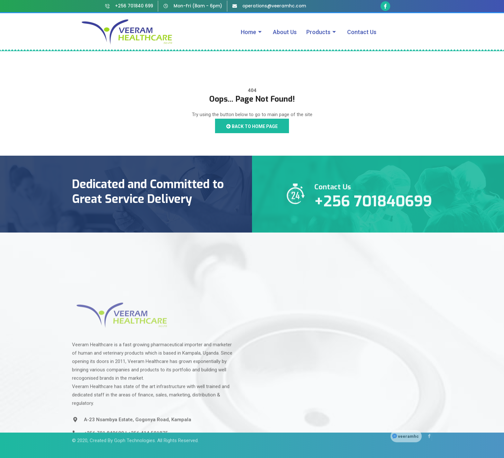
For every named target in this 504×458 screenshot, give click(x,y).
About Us (285, 32)
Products (322, 32)
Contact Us (361, 32)
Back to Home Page (252, 126)
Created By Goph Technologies (122, 431)
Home (252, 32)
